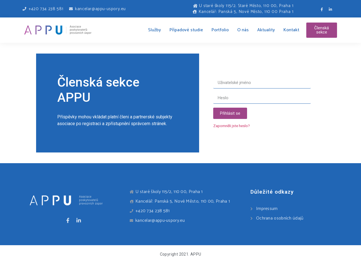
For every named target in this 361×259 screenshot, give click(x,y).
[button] (321, 30)
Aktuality (266, 30)
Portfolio (220, 30)
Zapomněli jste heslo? (231, 125)
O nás (243, 30)
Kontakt (291, 30)
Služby (154, 30)
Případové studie (186, 30)
